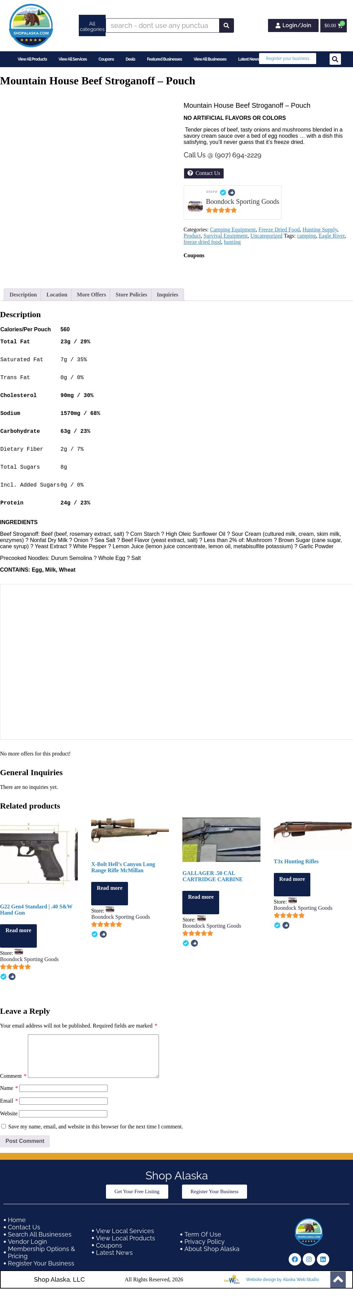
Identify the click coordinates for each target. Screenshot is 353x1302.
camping (306, 236)
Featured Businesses (164, 59)
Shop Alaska (177, 1197)
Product (192, 236)
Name (9, 1110)
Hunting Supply (319, 229)
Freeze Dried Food (279, 229)
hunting (232, 242)
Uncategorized (266, 236)
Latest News (248, 59)
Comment (13, 1098)
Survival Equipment (225, 236)
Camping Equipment (233, 229)
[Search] (226, 25)
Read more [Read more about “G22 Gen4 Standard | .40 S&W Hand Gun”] (18, 944)
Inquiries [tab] (167, 295)
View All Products (32, 59)
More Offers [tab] (91, 295)
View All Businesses (210, 59)
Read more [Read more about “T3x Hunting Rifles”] (292, 893)
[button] (335, 59)
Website (9, 1135)
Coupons (106, 59)
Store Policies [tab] (131, 295)
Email (9, 1123)
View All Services (72, 59)
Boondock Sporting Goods (242, 201)
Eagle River (331, 236)
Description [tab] (23, 295)
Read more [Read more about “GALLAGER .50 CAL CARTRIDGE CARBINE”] (201, 911)
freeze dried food (202, 242)
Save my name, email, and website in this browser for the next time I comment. (95, 1149)
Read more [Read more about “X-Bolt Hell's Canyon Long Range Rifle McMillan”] (109, 902)
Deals (130, 59)
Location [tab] (56, 295)
